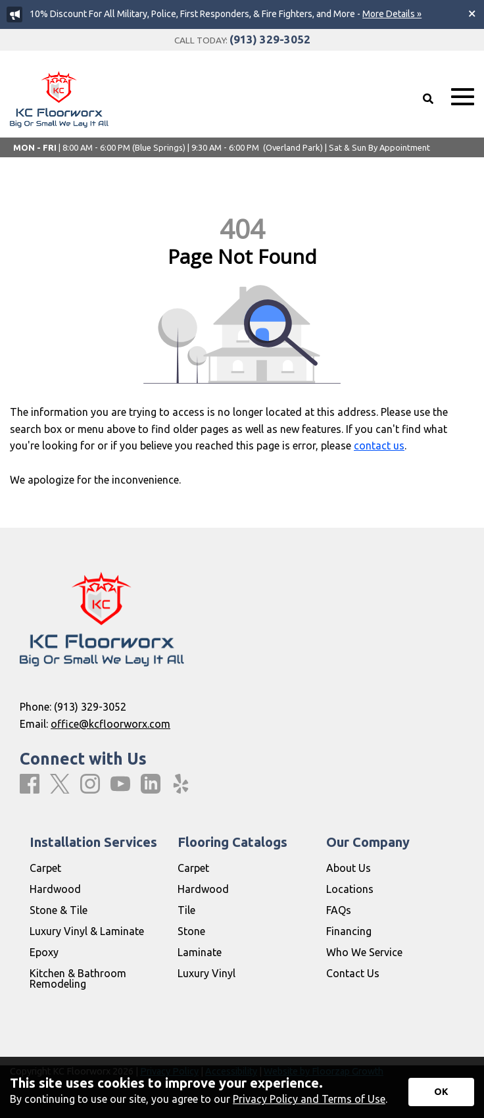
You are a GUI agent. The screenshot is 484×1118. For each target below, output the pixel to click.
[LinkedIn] (150, 784)
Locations (350, 889)
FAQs (338, 910)
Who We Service (364, 952)
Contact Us (352, 973)
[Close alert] (472, 13)
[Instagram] (90, 784)
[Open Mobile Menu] (462, 97)
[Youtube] (120, 784)
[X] (60, 785)
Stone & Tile (58, 910)
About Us (348, 868)
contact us (379, 445)
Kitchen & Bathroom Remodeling (78, 978)
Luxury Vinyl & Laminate (87, 931)
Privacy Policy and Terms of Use (309, 1099)
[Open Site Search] (428, 99)
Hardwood (55, 889)
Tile (186, 910)
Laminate (200, 952)
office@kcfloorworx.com (110, 724)
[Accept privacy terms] (441, 1092)
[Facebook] (29, 784)
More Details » (392, 14)
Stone (191, 931)
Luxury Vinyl (206, 973)
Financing (349, 931)
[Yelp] (181, 784)
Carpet (45, 868)
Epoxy (44, 952)
